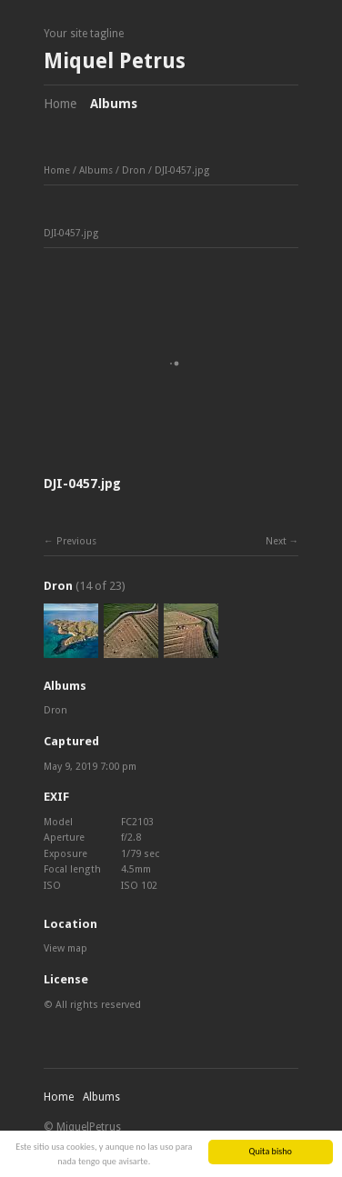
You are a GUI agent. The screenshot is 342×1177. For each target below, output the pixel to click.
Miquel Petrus (115, 61)
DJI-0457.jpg (182, 170)
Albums (113, 103)
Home (60, 103)
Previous (76, 541)
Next (276, 541)
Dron (134, 170)
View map (65, 948)
